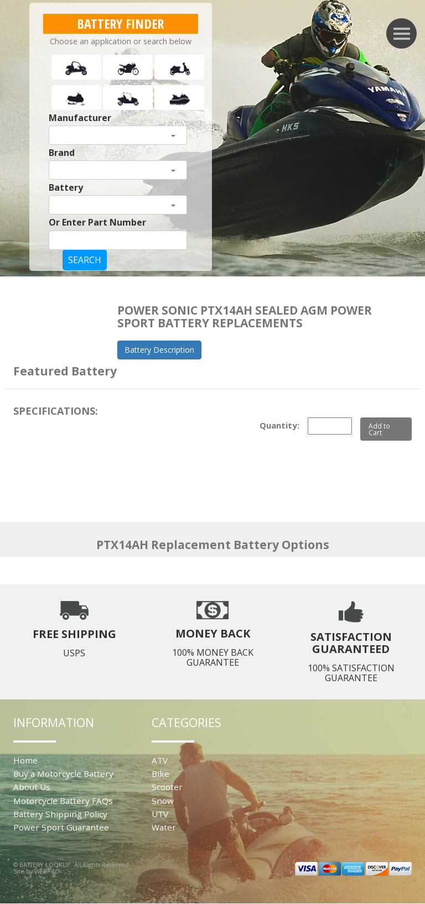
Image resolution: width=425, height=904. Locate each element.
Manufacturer (80, 118)
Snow (163, 800)
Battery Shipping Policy (60, 813)
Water (164, 827)
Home (25, 760)
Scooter (167, 786)
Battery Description (159, 349)
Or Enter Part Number (97, 222)
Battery (66, 187)
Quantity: (279, 425)
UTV (160, 813)
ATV (160, 760)
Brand (62, 153)
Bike (160, 773)
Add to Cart (379, 429)
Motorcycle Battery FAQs (63, 800)
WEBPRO (47, 871)
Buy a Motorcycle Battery (63, 773)
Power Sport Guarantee (61, 827)
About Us (31, 786)
